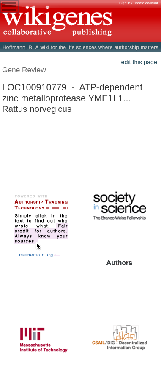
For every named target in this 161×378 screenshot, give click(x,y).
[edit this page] (139, 62)
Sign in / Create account (138, 3)
